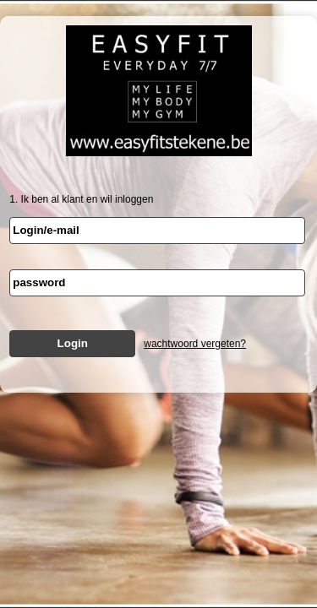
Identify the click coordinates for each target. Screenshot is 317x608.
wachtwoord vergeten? (195, 344)
